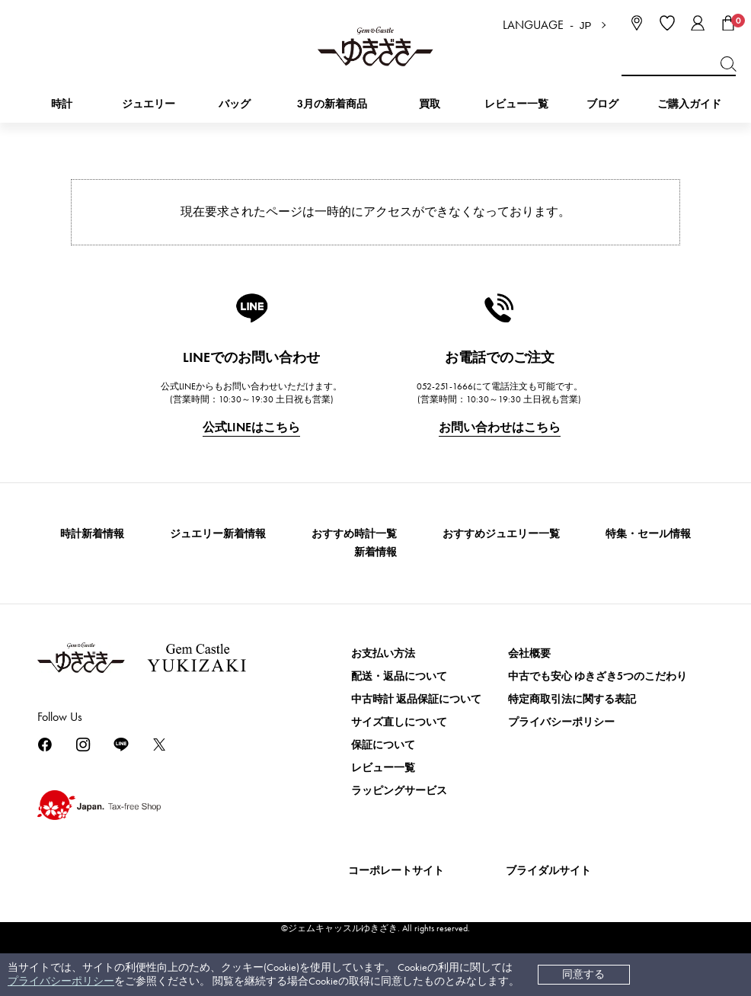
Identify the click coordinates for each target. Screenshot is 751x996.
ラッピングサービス (399, 790)
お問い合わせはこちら (500, 427)
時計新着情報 (92, 533)
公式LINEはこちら (251, 427)
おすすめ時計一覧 (354, 533)
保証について (383, 744)
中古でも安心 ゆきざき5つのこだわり (597, 676)
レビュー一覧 (383, 767)
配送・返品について (399, 676)
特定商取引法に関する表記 (572, 699)
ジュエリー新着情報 (218, 533)
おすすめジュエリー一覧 (501, 533)
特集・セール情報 (648, 533)
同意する (583, 974)
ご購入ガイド (689, 104)
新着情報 (375, 552)
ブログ (602, 104)
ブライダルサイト (548, 870)
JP (586, 25)
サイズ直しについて (399, 722)
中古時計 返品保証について (416, 699)
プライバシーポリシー (61, 981)
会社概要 (529, 653)
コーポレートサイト (396, 870)
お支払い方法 (383, 653)
